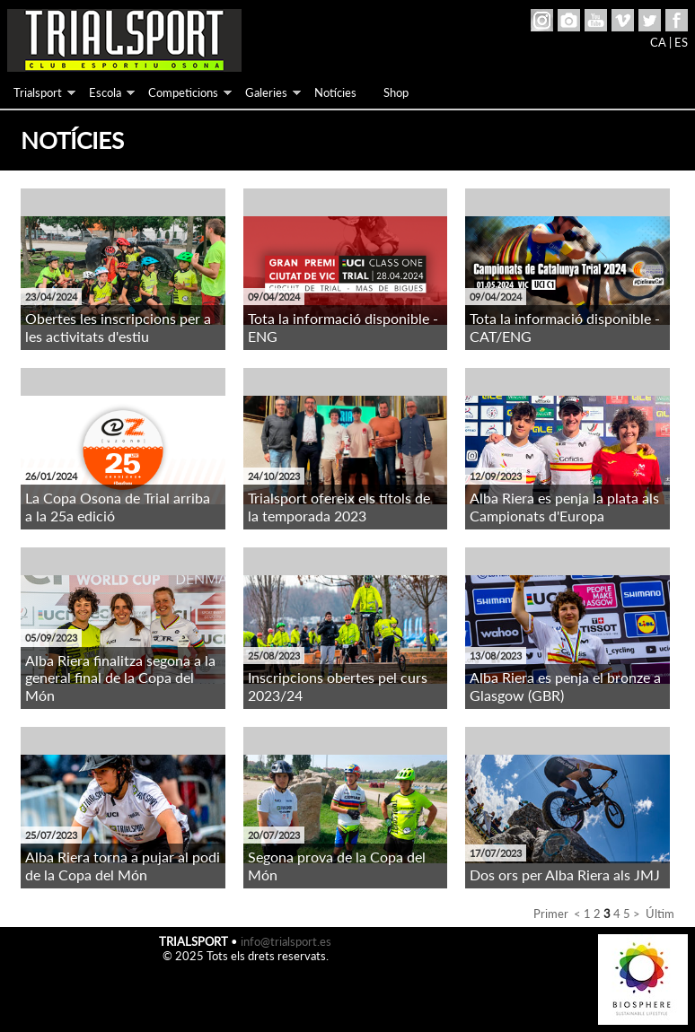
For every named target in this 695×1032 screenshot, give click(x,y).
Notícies (335, 92)
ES (681, 42)
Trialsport (37, 92)
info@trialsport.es (286, 941)
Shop (396, 92)
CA (658, 42)
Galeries (266, 92)
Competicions (183, 92)
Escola (105, 92)
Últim (660, 913)
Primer (550, 913)
